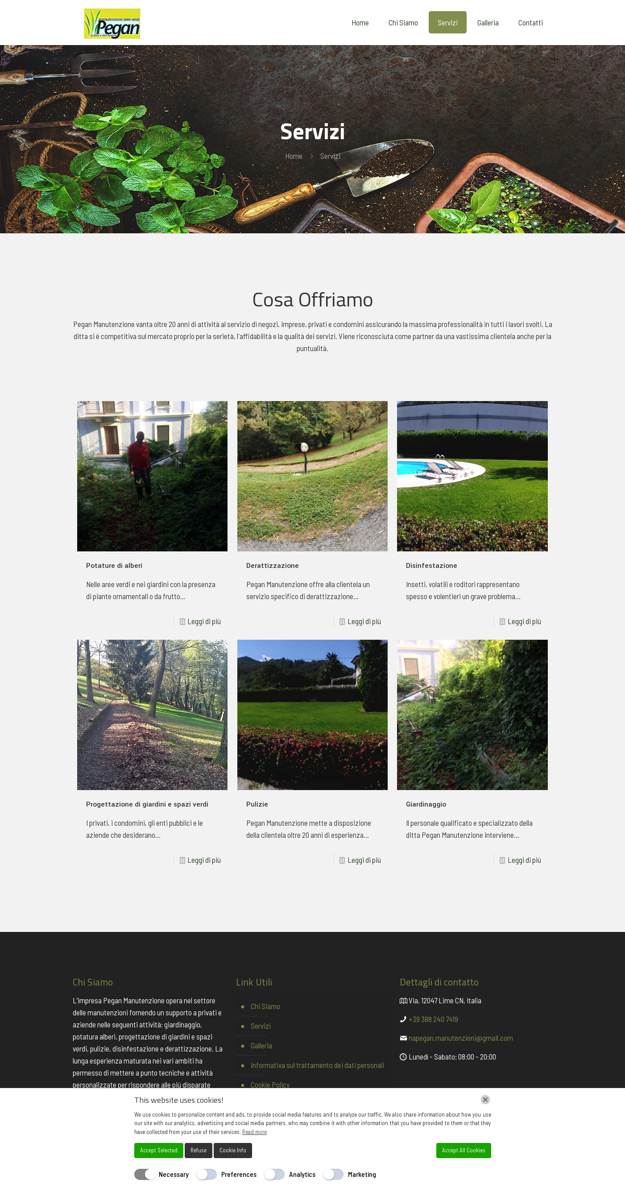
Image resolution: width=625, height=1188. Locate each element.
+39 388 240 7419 (433, 1018)
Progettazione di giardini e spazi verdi (147, 804)
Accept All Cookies (463, 1150)
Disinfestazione (431, 566)
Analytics (302, 1174)
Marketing (362, 1174)
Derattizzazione (272, 566)
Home (293, 155)
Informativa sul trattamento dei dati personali (317, 1064)
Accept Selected (159, 1150)
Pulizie (257, 804)
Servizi (261, 1025)
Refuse (198, 1150)
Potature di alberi (114, 566)
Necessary (174, 1174)
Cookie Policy (270, 1084)
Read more (254, 1131)
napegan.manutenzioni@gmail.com (461, 1037)
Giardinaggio (426, 804)
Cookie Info (232, 1150)
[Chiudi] (485, 1099)
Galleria (261, 1045)
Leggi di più (204, 621)
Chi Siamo (265, 1006)
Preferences (239, 1174)
